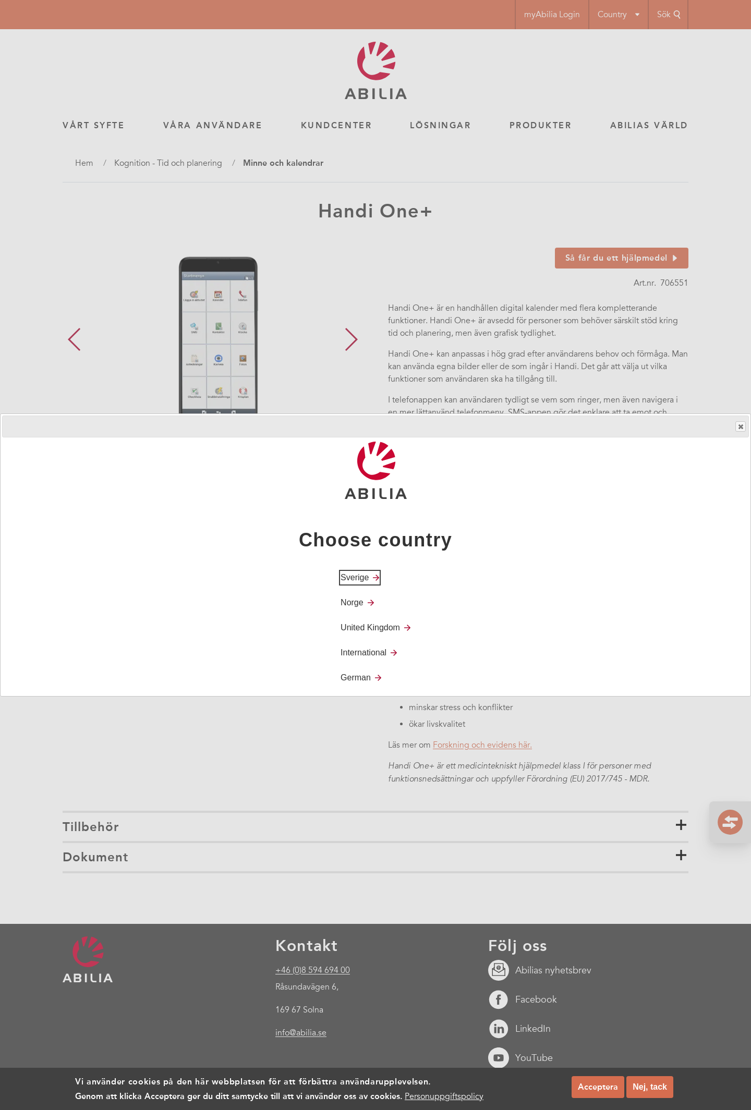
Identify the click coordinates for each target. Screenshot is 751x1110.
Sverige (355, 577)
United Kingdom (370, 627)
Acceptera (598, 1087)
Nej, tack (650, 1086)
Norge (352, 602)
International (363, 652)
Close (740, 426)
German (356, 677)
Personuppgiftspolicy (444, 1096)
